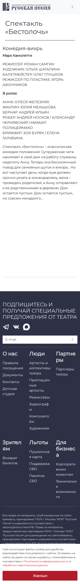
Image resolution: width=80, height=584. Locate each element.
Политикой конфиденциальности (46, 561)
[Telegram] (6, 326)
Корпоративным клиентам (66, 469)
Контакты (11, 382)
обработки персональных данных (25, 565)
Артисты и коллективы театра (40, 368)
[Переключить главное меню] (72, 7)
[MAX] (26, 326)
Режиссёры (39, 397)
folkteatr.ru (9, 519)
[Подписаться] (72, 340)
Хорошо (40, 576)
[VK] (16, 326)
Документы (13, 375)
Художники (39, 428)
